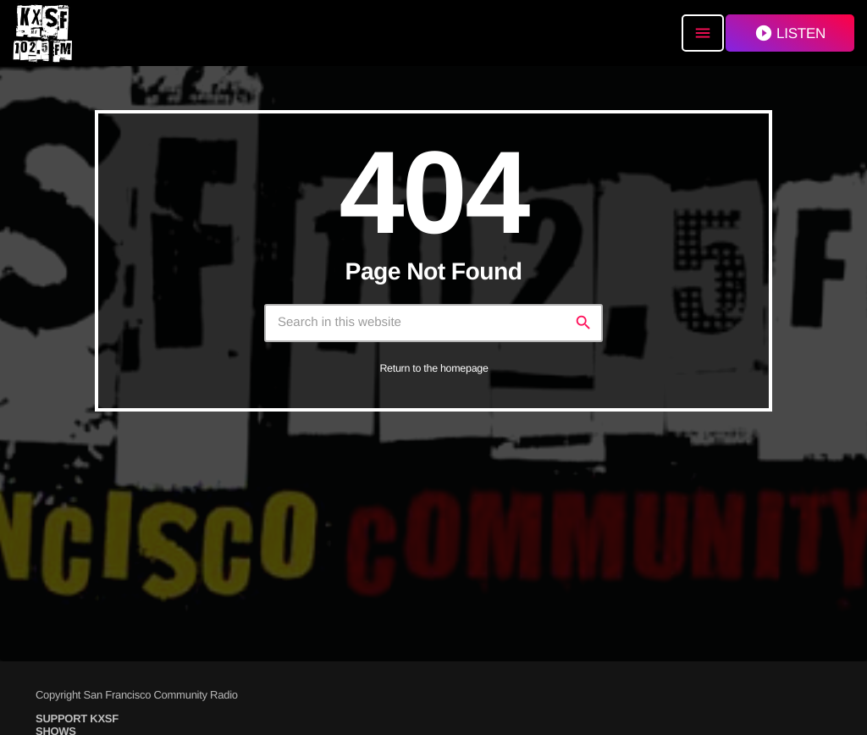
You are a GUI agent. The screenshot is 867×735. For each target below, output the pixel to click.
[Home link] (42, 33)
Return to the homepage (433, 368)
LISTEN (790, 33)
